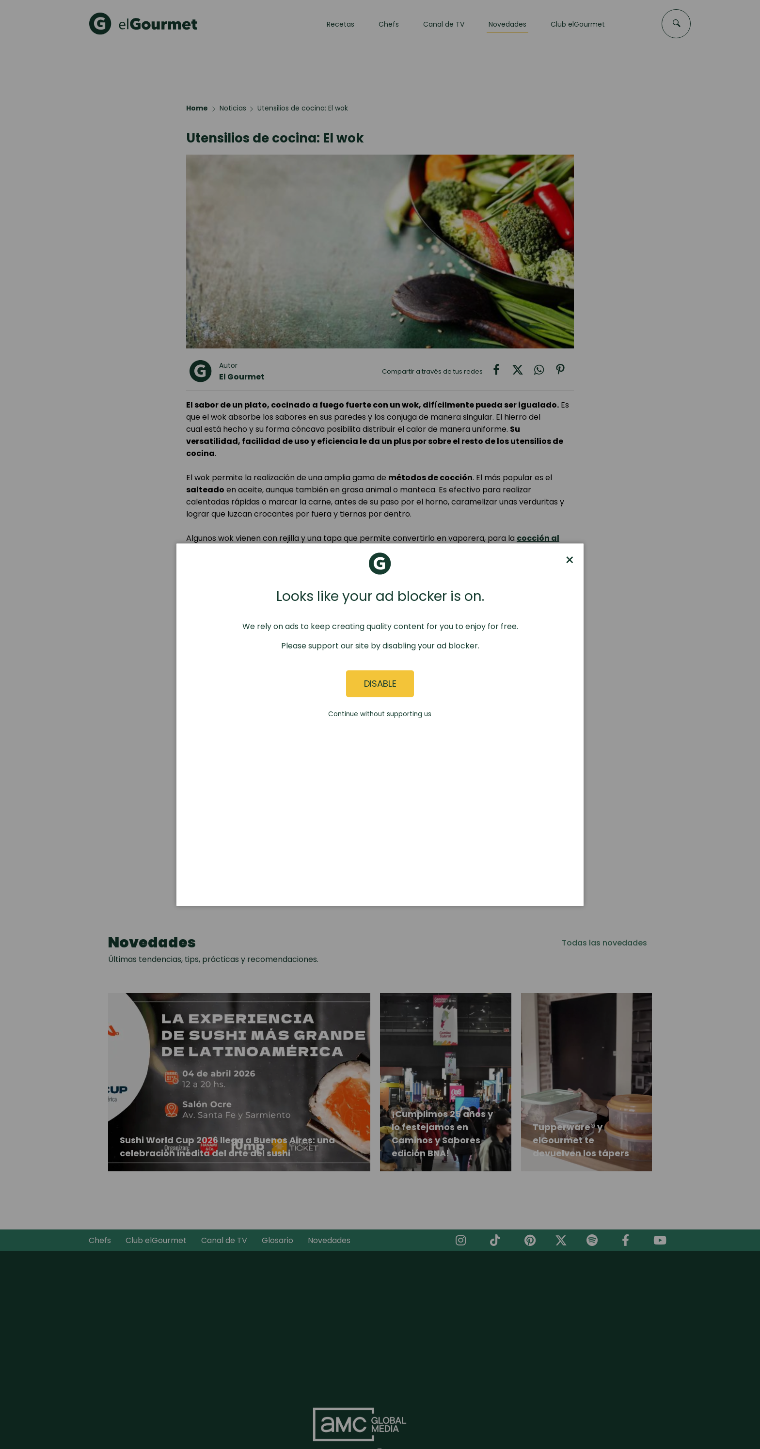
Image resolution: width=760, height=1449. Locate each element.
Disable (380, 683)
